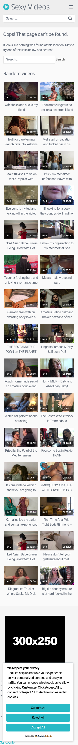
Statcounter (7, 742)
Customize (38, 708)
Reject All (38, 717)
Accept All (38, 727)
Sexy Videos (26, 6)
